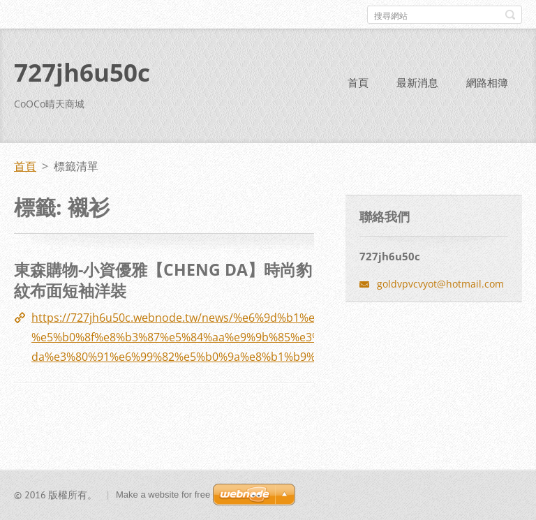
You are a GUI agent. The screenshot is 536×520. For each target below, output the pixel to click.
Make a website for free (163, 494)
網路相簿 (487, 82)
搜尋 (510, 14)
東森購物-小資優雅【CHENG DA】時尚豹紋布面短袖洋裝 (163, 280)
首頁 (358, 82)
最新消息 (417, 82)
